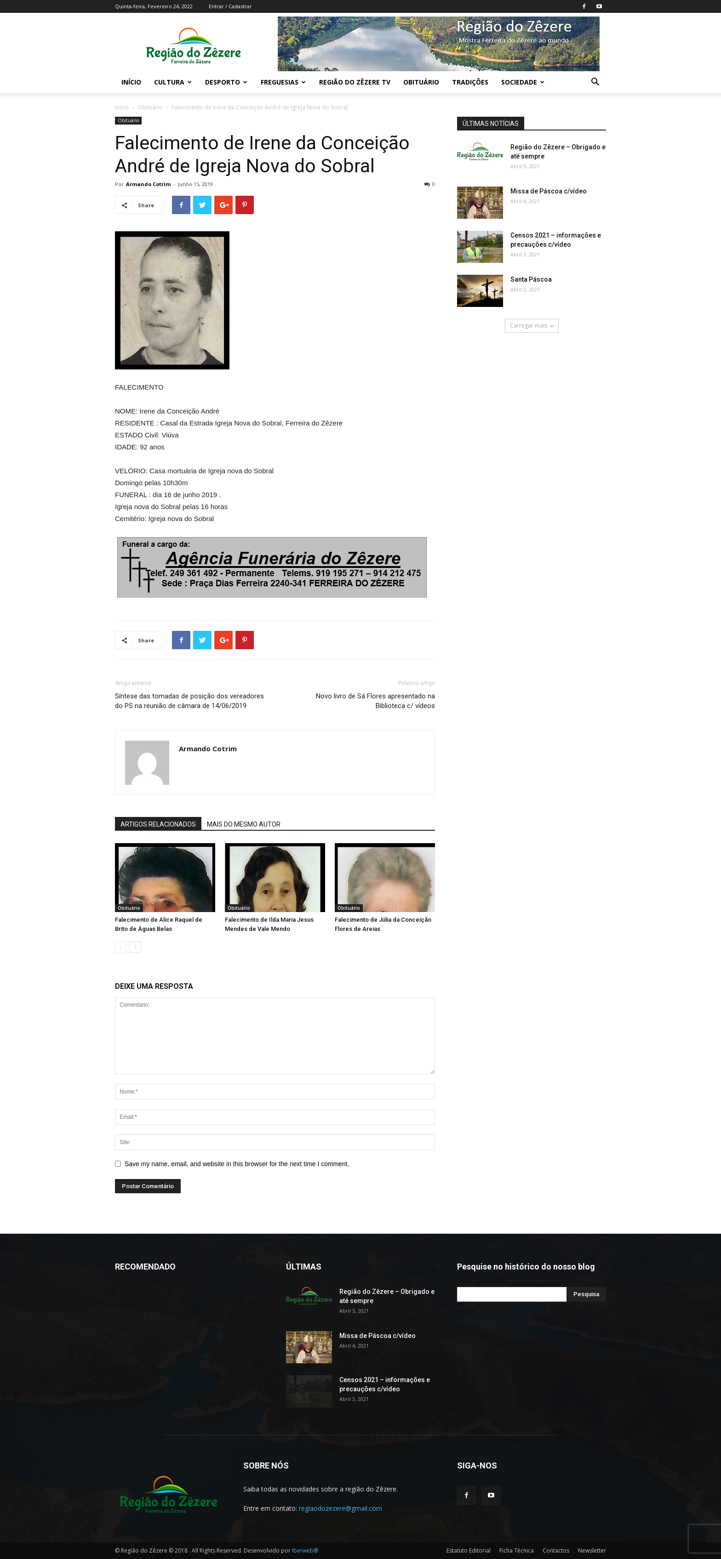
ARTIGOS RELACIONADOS (158, 824)
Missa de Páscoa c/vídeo (548, 191)
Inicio (122, 107)
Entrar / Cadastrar (230, 6)
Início (131, 82)
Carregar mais (532, 325)
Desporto (226, 82)
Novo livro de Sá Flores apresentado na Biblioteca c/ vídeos (375, 701)
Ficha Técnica (516, 1550)
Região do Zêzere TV (354, 82)
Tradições (470, 82)
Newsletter (592, 1550)
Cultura (173, 82)
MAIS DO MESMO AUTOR (243, 824)
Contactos (556, 1550)
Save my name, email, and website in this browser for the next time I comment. (237, 1164)
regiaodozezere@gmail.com (340, 1508)
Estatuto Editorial (468, 1550)
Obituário (421, 82)
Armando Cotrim (148, 184)
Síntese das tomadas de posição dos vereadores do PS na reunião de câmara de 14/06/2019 (189, 701)
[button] (595, 83)
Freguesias (283, 82)
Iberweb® (305, 1550)
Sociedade (522, 82)
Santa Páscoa (531, 279)
